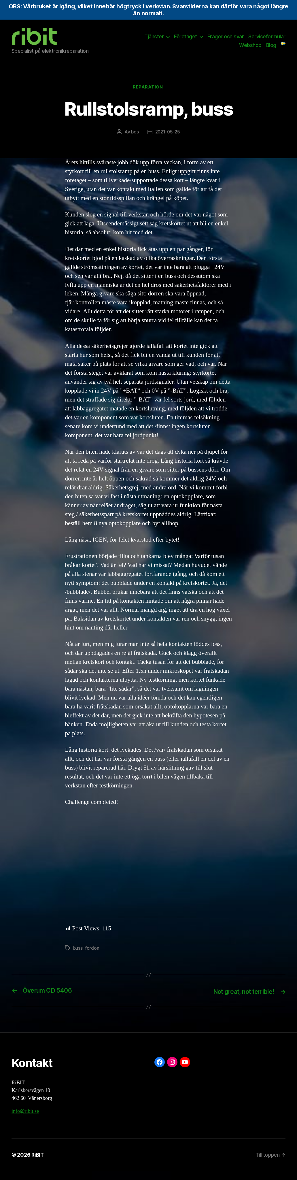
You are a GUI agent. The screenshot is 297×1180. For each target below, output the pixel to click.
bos (134, 141)
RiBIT (38, 1164)
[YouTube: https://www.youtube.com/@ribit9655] (185, 1071)
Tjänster (154, 41)
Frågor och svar (225, 41)
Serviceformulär (266, 41)
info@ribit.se (25, 1120)
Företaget (185, 41)
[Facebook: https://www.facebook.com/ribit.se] (159, 1071)
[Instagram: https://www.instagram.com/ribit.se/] (172, 1071)
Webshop (250, 49)
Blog (271, 49)
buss (78, 957)
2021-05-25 (168, 141)
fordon (92, 957)
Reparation (148, 96)
